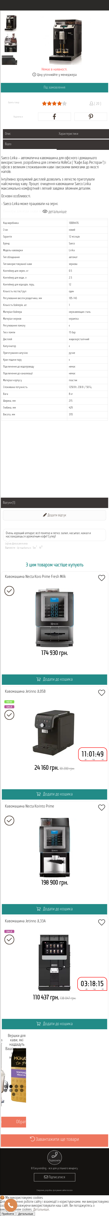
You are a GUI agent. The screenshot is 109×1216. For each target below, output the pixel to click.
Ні (40, 548)
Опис (8, 134)
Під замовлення (54, 88)
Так (34, 548)
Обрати (22, 1122)
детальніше (54, 211)
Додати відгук (54, 515)
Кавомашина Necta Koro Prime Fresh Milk (35, 577)
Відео (8, 144)
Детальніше (41, 1210)
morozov (69, 1190)
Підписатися (54, 1177)
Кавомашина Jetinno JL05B (25, 692)
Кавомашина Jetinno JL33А (25, 921)
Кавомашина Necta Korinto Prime (29, 806)
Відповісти (10, 548)
